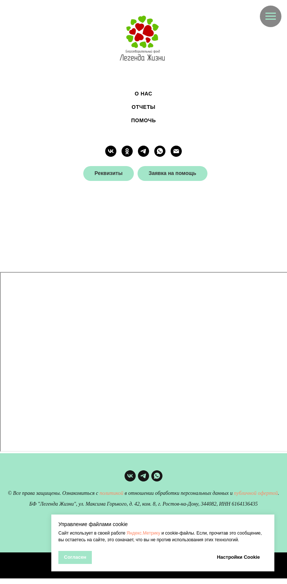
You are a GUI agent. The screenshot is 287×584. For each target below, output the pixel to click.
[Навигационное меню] (270, 16)
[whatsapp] (159, 151)
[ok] (127, 151)
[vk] (110, 151)
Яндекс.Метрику (143, 533)
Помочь (143, 120)
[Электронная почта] (176, 151)
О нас (143, 94)
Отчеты (143, 107)
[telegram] (143, 151)
